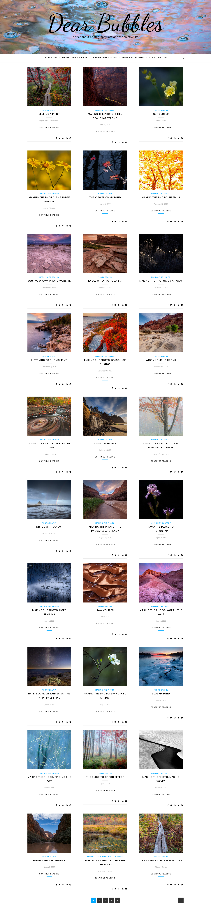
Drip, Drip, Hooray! (49, 527)
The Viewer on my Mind (105, 197)
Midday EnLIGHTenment (49, 860)
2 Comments (54, 120)
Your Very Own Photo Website (49, 281)
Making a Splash (105, 443)
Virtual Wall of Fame (105, 57)
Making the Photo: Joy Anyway (160, 281)
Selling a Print (49, 114)
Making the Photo (105, 110)
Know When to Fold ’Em (105, 281)
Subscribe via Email (133, 57)
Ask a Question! (158, 57)
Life (41, 277)
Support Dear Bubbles (74, 57)
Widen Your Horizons (161, 360)
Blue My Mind (161, 693)
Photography (49, 110)
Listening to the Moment (49, 360)
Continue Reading (49, 127)
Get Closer (161, 114)
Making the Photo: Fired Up (161, 197)
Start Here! (50, 57)
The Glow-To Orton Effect (105, 777)
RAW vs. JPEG (105, 610)
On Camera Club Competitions (161, 860)
